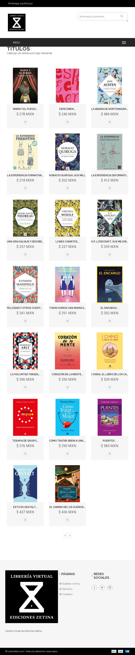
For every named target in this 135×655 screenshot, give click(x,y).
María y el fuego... (25, 109)
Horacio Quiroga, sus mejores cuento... (77, 175)
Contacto (67, 594)
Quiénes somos (71, 583)
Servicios (67, 589)
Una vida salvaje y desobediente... (30, 241)
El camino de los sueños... (67, 507)
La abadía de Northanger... (109, 109)
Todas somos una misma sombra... (72, 308)
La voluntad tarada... (25, 374)
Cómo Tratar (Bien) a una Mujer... (72, 440)
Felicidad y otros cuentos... (26, 308)
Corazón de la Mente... (67, 374)
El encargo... (110, 308)
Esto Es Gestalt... (25, 507)
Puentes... (110, 440)
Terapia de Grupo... (25, 440)
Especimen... (67, 109)
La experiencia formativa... (25, 175)
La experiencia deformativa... (111, 175)
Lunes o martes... (68, 241)
